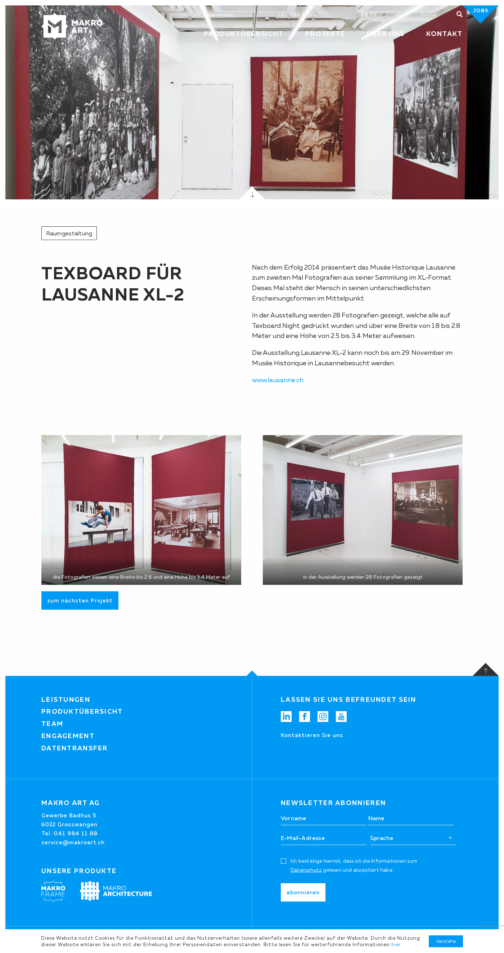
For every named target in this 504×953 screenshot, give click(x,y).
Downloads (218, 14)
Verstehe (446, 941)
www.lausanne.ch (277, 380)
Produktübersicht (82, 711)
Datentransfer (74, 748)
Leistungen (65, 700)
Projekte (325, 34)
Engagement (68, 736)
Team (52, 724)
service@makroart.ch (73, 842)
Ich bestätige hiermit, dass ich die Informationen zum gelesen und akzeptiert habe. (354, 865)
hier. (396, 944)
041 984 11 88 (297, 14)
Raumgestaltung (69, 233)
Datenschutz (306, 870)
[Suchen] (438, 14)
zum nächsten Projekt (80, 600)
